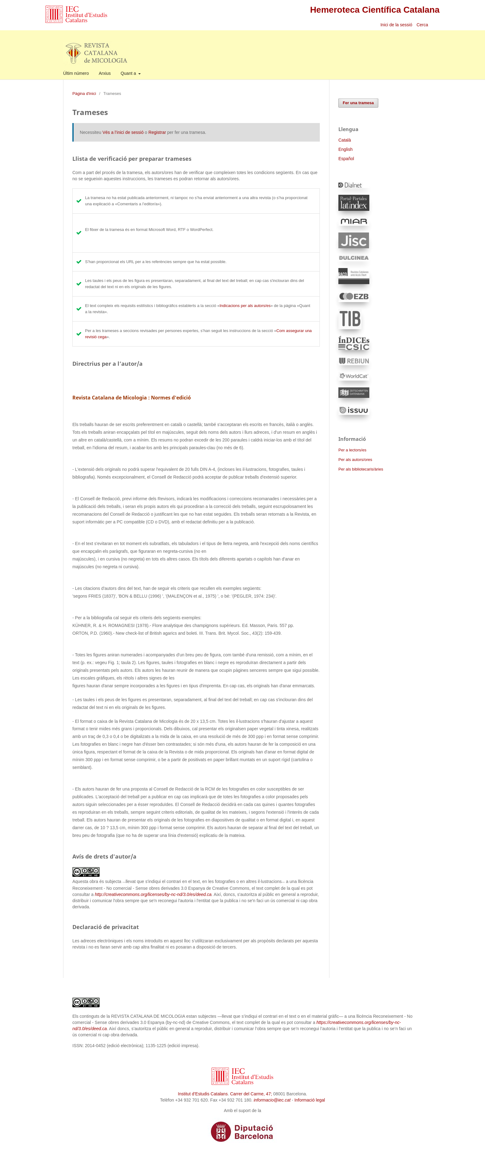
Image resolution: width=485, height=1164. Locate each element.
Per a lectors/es (352, 450)
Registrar (157, 132)
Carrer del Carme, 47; (251, 1093)
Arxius (105, 73)
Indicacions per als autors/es (245, 305)
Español (346, 158)
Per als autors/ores (355, 459)
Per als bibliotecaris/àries (360, 469)
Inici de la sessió (396, 24)
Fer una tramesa (358, 102)
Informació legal (309, 1100)
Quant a (129, 73)
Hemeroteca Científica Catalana (375, 10)
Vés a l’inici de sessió (123, 132)
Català (344, 140)
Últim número (76, 73)
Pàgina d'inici (84, 93)
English (345, 149)
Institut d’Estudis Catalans (203, 1093)
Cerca (423, 24)
